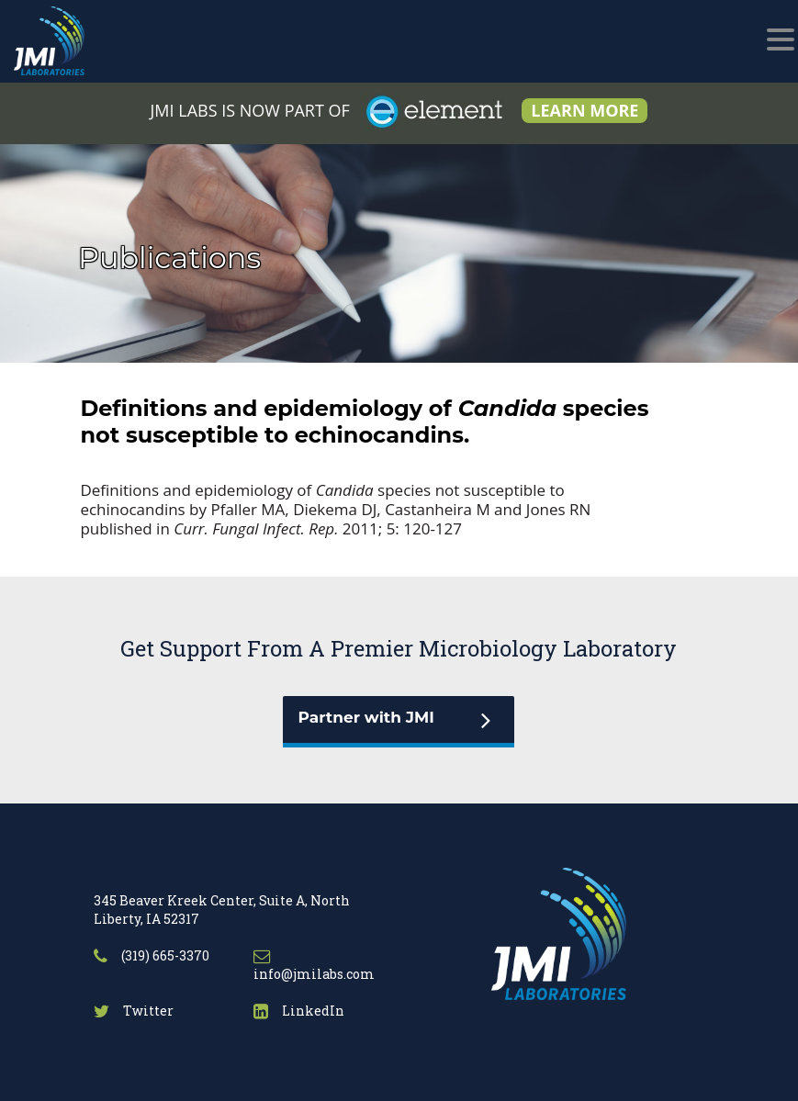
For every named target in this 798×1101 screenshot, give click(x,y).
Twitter (134, 1010)
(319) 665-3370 (151, 955)
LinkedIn (298, 1010)
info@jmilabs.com (314, 966)
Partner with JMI (365, 717)
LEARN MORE (584, 110)
